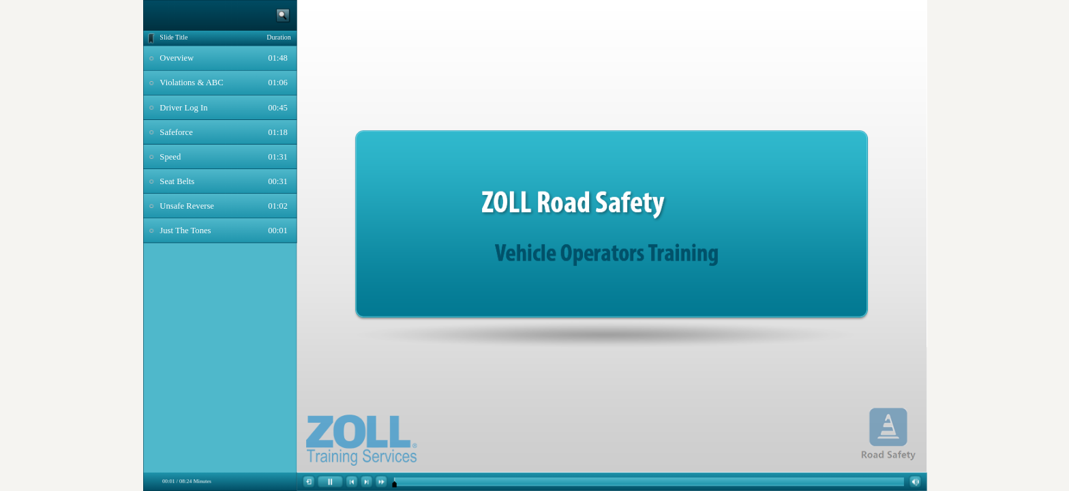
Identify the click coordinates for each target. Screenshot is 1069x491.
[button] (309, 482)
